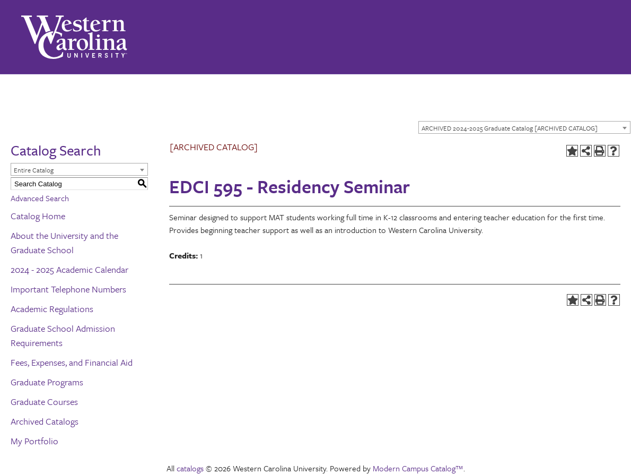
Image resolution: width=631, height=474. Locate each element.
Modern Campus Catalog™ (418, 468)
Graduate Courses (44, 401)
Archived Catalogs (44, 421)
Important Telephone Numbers (68, 289)
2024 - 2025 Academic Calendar (69, 269)
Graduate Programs (47, 382)
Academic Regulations (52, 308)
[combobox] (524, 127)
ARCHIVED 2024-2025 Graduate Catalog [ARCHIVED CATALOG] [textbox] (510, 128)
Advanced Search (40, 198)
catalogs (190, 468)
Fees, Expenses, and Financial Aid (72, 362)
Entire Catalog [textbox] (34, 170)
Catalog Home (38, 215)
